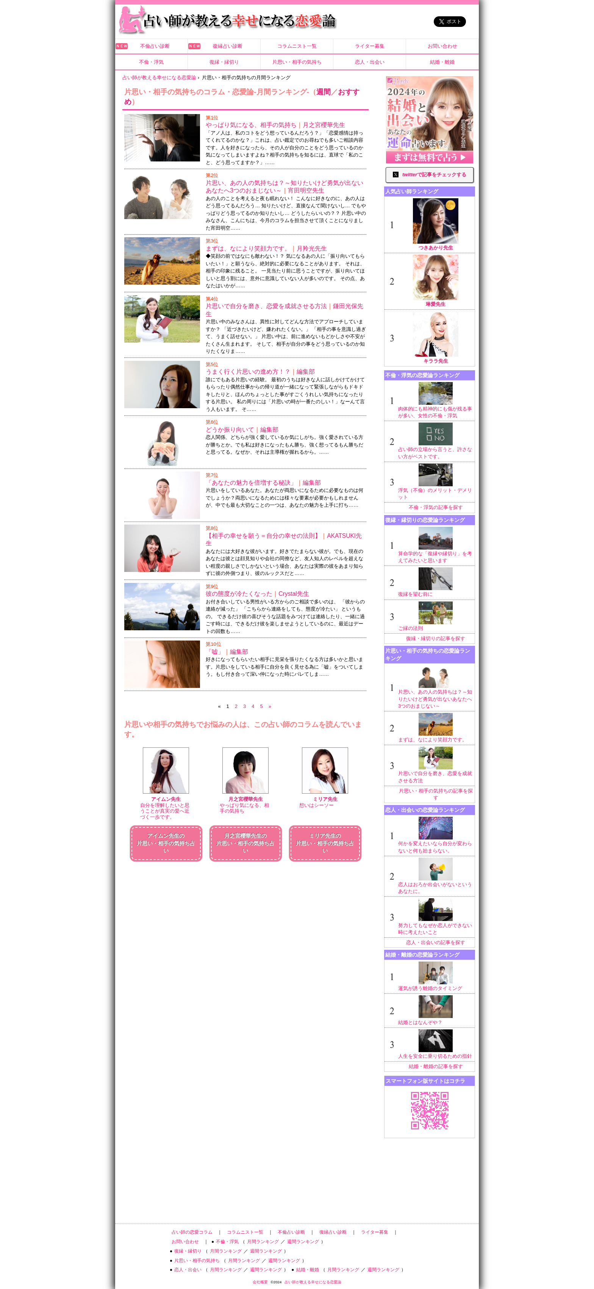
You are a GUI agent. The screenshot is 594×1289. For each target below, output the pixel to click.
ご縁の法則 (435, 616)
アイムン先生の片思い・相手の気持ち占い (166, 843)
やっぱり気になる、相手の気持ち (251, 125)
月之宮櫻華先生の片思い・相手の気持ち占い (245, 843)
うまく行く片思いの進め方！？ (248, 371)
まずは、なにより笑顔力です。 (248, 248)
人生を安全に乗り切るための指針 (435, 1044)
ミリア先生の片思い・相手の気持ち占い (325, 843)
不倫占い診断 (155, 46)
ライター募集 (370, 46)
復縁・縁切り (224, 62)
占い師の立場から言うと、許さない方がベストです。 (435, 441)
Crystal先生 (293, 593)
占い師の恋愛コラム (192, 1232)
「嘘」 (215, 651)
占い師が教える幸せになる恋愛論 (312, 1282)
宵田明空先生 (306, 190)
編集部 (306, 371)
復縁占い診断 (227, 46)
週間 (323, 92)
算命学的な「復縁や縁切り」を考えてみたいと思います (435, 545)
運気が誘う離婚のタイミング (435, 976)
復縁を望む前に (435, 582)
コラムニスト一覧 (297, 46)
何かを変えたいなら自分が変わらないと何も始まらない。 (435, 835)
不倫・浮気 (151, 62)
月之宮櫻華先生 (324, 125)
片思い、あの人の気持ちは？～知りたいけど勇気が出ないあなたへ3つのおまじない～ (435, 687)
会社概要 (260, 1282)
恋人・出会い (370, 62)
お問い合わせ (442, 46)
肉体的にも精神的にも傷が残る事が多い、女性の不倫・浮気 (435, 400)
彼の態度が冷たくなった (239, 593)
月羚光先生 (312, 248)
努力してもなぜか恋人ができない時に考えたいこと (435, 916)
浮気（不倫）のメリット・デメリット (435, 482)
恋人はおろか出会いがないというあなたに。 (435, 876)
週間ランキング (303, 1241)
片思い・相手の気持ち (297, 62)
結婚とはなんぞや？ (435, 1010)
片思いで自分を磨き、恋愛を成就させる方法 (266, 306)
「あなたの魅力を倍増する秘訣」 (251, 482)
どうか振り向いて (230, 429)
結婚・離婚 (442, 62)
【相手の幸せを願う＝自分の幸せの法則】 (263, 536)
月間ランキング (263, 1241)
